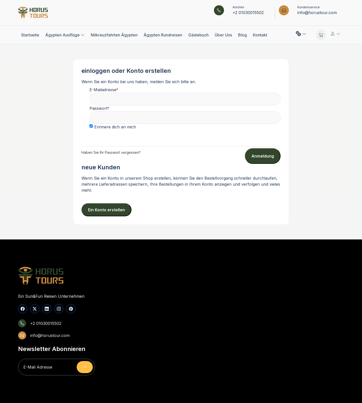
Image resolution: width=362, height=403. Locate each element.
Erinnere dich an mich (115, 126)
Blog (242, 34)
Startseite (30, 34)
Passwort (98, 108)
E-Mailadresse (102, 90)
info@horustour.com (317, 12)
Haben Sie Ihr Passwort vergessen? (111, 152)
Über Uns (223, 34)
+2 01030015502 (248, 12)
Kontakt (260, 34)
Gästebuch (198, 34)
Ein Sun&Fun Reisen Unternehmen (51, 296)
